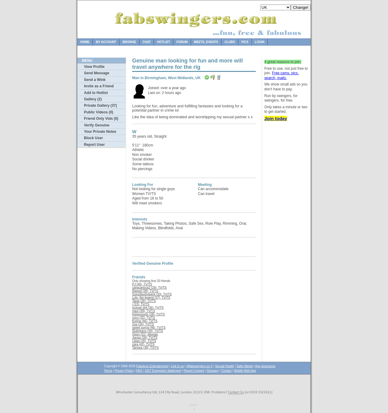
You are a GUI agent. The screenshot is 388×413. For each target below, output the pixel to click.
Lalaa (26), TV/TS (144, 341)
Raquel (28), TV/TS (145, 291)
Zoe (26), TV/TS (143, 324)
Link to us (177, 366)
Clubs (230, 42)
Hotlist (163, 42)
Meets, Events (206, 42)
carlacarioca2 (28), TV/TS (149, 287)
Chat (146, 42)
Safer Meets (244, 366)
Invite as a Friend (99, 86)
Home (84, 42)
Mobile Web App (245, 370)
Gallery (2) (93, 99)
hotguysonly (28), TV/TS (148, 314)
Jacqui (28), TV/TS (144, 337)
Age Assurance (265, 366)
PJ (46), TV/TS (142, 284)
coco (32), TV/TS (143, 317)
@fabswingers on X (199, 366)
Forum (182, 42)
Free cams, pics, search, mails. (281, 75)
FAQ (139, 370)
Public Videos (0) (98, 112)
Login (260, 42)
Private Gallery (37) (100, 105)
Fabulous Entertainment (152, 366)
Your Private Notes (100, 131)
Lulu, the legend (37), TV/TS (151, 297)
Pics (244, 42)
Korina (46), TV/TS (144, 321)
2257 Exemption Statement (163, 370)
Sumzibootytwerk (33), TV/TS (152, 294)
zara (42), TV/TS (143, 344)
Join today (275, 118)
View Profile (94, 67)
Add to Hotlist (96, 93)
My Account (106, 42)
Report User (94, 145)
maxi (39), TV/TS (143, 311)
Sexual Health (224, 366)
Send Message (96, 73)
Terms (108, 370)
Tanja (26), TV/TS (144, 301)
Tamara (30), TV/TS (145, 347)
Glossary (213, 370)
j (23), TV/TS (140, 304)
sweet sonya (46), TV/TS (149, 327)
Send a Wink (94, 80)
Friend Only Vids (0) (101, 118)
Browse (129, 42)
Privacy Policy (124, 370)
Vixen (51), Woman (145, 334)
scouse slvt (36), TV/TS (148, 307)
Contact (226, 370)
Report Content (194, 370)
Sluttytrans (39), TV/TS (147, 331)
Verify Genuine (96, 125)
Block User (93, 138)
